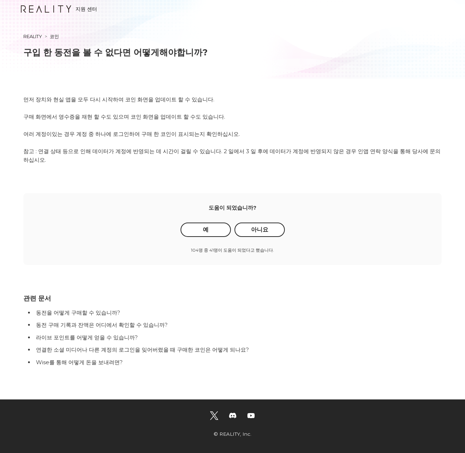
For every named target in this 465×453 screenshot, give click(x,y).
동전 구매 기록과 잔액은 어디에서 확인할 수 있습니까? (102, 324)
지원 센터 (59, 9)
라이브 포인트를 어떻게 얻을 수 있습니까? (87, 337)
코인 (54, 36)
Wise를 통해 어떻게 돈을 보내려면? (79, 362)
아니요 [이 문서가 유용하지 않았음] (259, 229)
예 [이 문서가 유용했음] (206, 229)
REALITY (32, 36)
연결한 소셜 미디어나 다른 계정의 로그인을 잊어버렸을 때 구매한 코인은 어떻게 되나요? (142, 349)
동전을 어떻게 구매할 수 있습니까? (78, 312)
